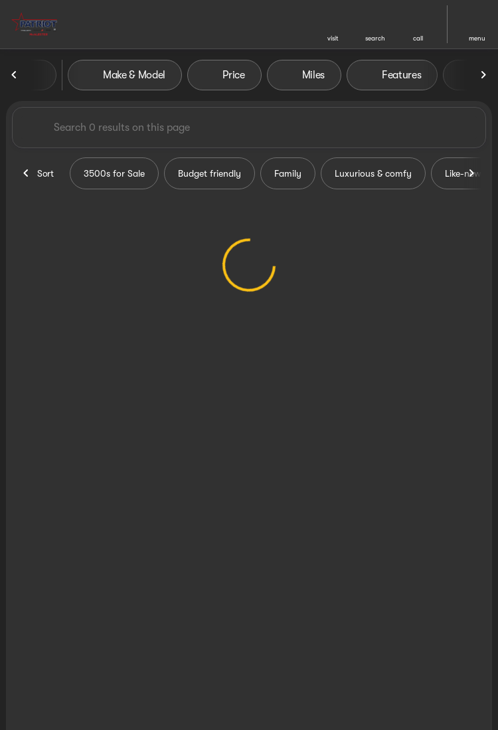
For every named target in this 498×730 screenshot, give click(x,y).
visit (333, 38)
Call (418, 38)
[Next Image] (483, 75)
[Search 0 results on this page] (249, 127)
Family (287, 173)
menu (477, 38)
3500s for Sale (114, 173)
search (375, 38)
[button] (332, 24)
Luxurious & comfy (373, 173)
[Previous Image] (14, 75)
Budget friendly (209, 173)
